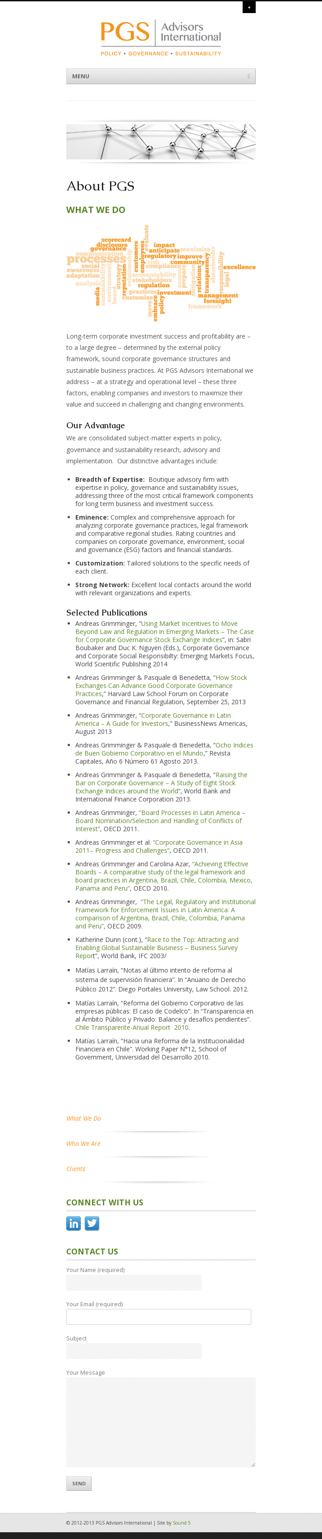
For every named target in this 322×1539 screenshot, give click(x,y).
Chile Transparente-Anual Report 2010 (132, 1027)
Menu (161, 76)
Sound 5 (182, 1523)
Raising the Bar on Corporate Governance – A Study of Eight (161, 778)
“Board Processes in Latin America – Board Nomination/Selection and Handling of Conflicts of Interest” (160, 820)
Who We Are (83, 1143)
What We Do (83, 1118)
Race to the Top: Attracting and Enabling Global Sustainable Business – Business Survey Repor (157, 947)
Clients (75, 1168)
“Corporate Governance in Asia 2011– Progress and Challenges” (159, 846)
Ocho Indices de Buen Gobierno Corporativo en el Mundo (164, 749)
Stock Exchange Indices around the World (155, 787)
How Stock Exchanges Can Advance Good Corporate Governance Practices (161, 685)
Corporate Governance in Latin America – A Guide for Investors (153, 719)
